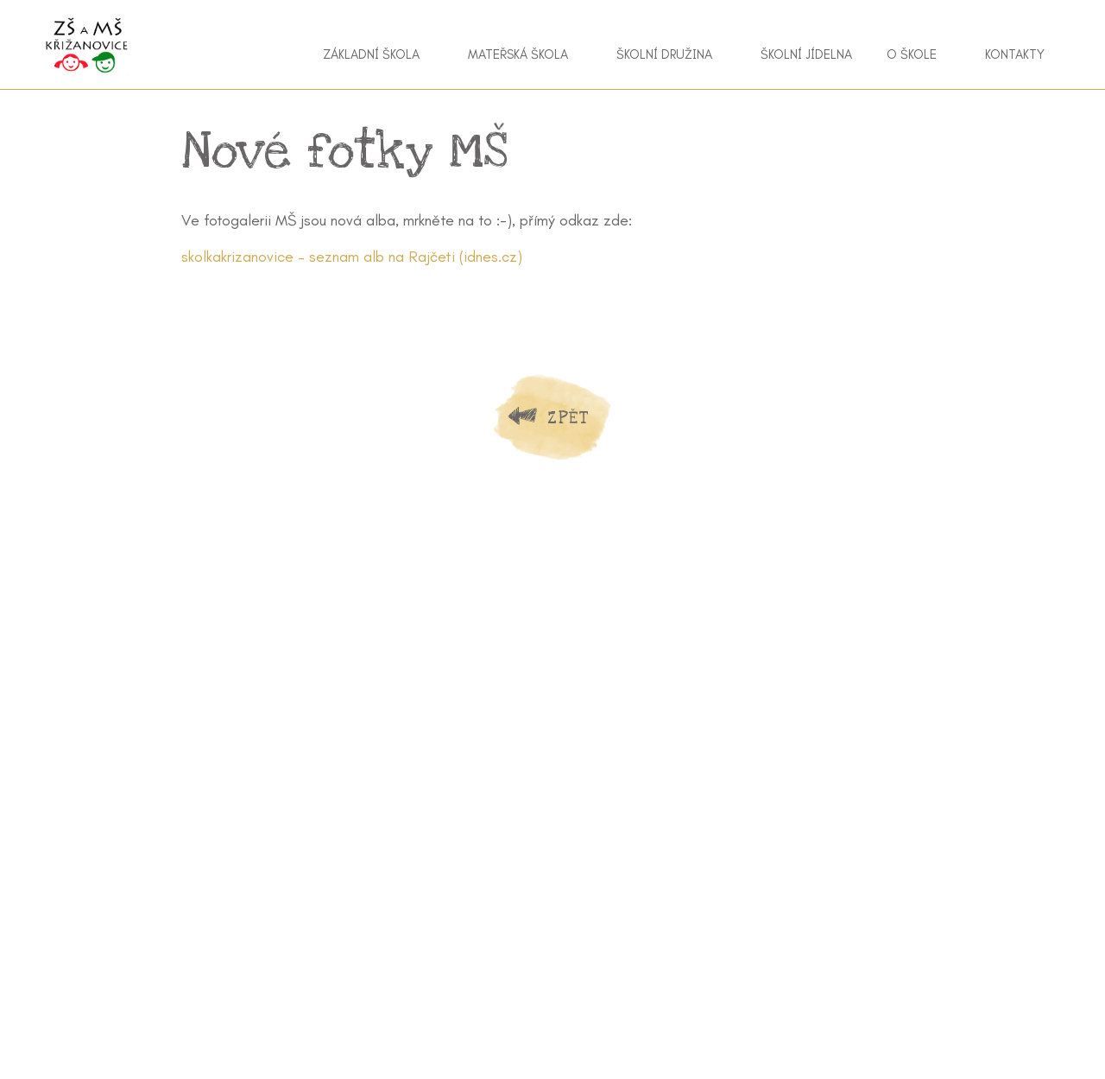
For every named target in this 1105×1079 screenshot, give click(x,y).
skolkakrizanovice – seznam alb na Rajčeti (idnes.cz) (351, 256)
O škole (912, 54)
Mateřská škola (518, 54)
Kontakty (1015, 54)
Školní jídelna (806, 54)
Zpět (568, 418)
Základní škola (371, 54)
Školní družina (664, 54)
